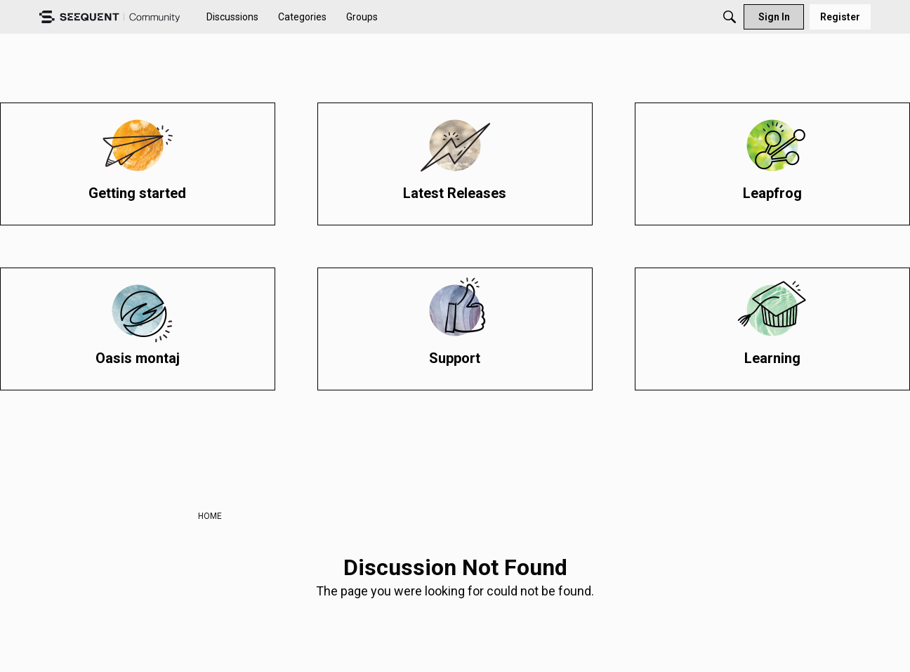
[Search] (729, 16)
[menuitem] (232, 16)
